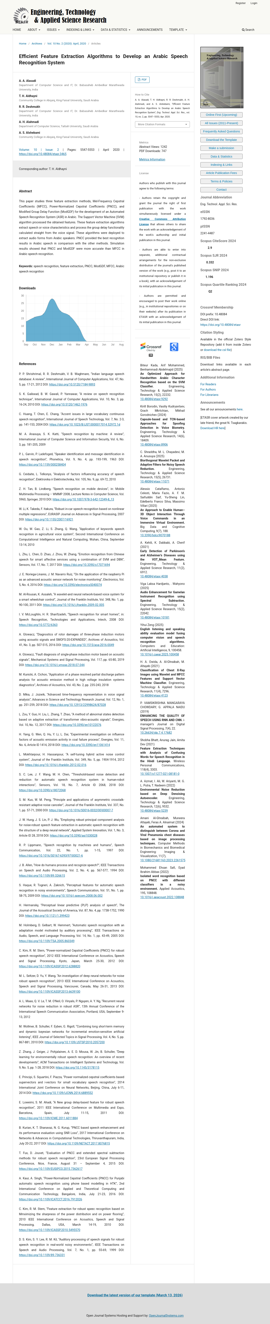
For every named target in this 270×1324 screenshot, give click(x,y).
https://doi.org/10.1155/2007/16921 (49, 519)
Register (241, 3)
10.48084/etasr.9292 (154, 399)
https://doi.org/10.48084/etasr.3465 (42, 154)
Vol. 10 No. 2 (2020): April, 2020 (66, 43)
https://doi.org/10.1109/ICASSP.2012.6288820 (49, 966)
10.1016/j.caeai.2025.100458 (159, 654)
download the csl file (217, 350)
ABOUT (33, 29)
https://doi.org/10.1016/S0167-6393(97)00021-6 (51, 855)
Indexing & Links (221, 164)
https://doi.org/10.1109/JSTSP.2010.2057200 (75, 1042)
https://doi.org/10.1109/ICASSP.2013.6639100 (49, 991)
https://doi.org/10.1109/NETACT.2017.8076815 (78, 1143)
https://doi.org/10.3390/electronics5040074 (73, 584)
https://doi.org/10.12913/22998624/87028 (78, 704)
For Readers (208, 384)
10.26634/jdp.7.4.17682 (156, 732)
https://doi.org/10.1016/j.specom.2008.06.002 (72, 895)
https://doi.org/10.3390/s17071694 (86, 564)
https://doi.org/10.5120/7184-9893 (72, 384)
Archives (37, 43)
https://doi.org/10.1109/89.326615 (42, 875)
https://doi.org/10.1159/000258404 (42, 464)
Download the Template (221, 140)
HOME (17, 29)
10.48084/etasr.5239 (154, 810)
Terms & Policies (221, 181)
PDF (144, 79)
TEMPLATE (177, 29)
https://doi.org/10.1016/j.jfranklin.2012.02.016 (55, 765)
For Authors (208, 389)
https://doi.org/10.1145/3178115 (77, 1067)
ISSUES (52, 29)
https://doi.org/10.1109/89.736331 (42, 1255)
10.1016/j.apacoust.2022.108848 (162, 897)
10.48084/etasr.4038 (154, 576)
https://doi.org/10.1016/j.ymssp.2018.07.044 (55, 665)
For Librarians (209, 394)
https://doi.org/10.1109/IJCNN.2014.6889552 (62, 1093)
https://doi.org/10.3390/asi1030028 (73, 835)
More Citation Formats (151, 124)
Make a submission (221, 148)
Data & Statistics (221, 156)
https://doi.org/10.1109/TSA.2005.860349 (46, 941)
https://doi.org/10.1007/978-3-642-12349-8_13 (83, 499)
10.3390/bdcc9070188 (155, 535)
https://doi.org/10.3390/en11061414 (86, 745)
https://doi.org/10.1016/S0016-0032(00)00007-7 (81, 810)
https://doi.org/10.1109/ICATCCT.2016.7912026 (50, 1199)
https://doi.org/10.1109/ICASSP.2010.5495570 (49, 1230)
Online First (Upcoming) (221, 114)
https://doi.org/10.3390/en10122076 (77, 725)
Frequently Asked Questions (221, 131)
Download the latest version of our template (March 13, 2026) (134, 1295)
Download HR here (212, 428)
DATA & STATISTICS (114, 29)
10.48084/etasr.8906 (154, 444)
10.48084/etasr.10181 (154, 617)
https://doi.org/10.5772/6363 (38, 625)
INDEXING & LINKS (79, 29)
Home (22, 43)
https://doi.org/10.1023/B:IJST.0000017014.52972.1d (85, 424)
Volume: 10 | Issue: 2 (39, 149)
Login (254, 3)
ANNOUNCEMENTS (149, 29)
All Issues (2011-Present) (221, 123)
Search (248, 29)
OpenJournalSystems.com (166, 1315)
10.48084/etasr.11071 (154, 481)
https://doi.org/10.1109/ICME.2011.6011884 (48, 1118)
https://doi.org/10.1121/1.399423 (47, 915)
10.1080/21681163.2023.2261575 (162, 860)
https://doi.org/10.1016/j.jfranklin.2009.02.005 (73, 605)
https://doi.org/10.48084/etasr (220, 324)
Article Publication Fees (221, 173)
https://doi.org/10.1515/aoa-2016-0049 (88, 645)
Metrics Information (152, 159)
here (239, 409)
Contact (221, 189)
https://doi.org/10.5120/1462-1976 (64, 404)
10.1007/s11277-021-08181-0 (160, 773)
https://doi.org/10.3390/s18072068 (42, 790)
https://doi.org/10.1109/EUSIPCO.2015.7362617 (50, 1168)
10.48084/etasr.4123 (154, 695)
